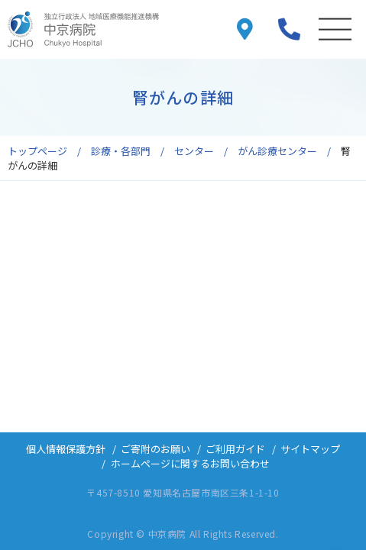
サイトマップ (310, 449)
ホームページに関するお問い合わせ (190, 463)
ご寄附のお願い (155, 449)
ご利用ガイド (235, 449)
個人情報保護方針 (65, 449)
